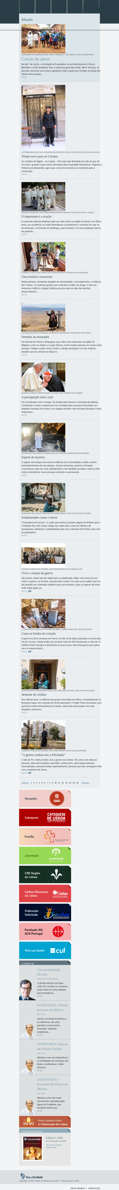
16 (77, 783)
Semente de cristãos (33, 694)
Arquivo (59, 10)
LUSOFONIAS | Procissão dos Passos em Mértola (52, 1084)
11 (59, 783)
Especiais (43, 10)
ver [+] (24, 77)
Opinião (75, 10)
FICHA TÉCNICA (78, 1188)
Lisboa (43, 3)
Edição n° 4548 (54, 1137)
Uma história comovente (36, 276)
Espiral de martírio (33, 457)
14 (70, 783)
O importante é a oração (36, 216)
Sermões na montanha (35, 337)
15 (74, 783)
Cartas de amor (35, 59)
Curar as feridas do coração (38, 633)
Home (27, 3)
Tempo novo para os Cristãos (39, 156)
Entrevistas (27, 10)
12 (63, 783)
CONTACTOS (94, 1188)
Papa (75, 3)
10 (55, 783)
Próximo (85, 783)
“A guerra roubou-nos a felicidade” (43, 755)
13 (66, 783)
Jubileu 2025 (59, 3)
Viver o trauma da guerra (37, 573)
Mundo (90, 3)
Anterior (25, 783)
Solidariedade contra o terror (39, 517)
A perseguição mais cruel (37, 397)
